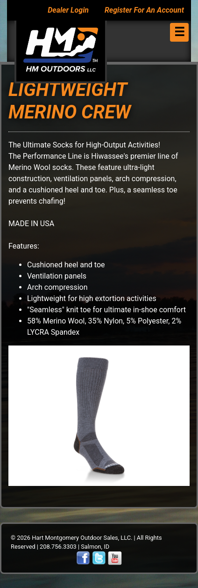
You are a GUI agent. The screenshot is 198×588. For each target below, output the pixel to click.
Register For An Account (144, 10)
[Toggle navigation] (179, 32)
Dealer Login (68, 10)
